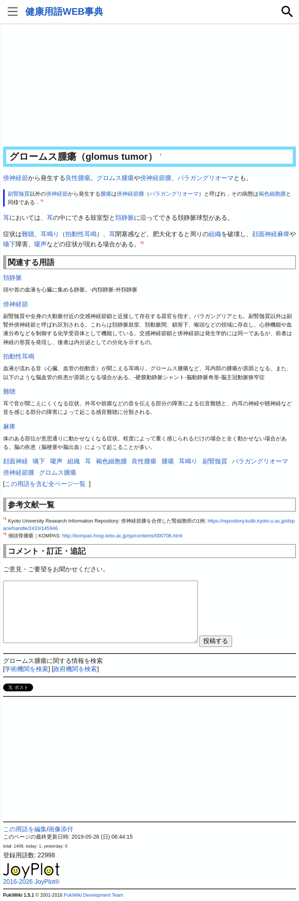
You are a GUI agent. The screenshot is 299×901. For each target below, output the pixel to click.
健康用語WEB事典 (64, 11)
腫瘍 (105, 194)
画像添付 (60, 829)
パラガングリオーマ (206, 178)
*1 (42, 201)
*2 (142, 242)
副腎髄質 (19, 194)
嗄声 (40, 244)
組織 (215, 234)
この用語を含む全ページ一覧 (45, 484)
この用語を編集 (25, 829)
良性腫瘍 (77, 178)
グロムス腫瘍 (115, 178)
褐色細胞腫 (272, 194)
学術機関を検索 (26, 669)
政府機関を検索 (75, 669)
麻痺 (283, 234)
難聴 (28, 234)
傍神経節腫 (155, 178)
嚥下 (9, 244)
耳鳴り (49, 234)
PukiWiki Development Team (93, 895)
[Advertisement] (149, 85)
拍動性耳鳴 (81, 234)
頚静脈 (124, 217)
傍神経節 (15, 178)
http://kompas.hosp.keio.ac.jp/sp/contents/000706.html (122, 536)
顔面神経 (264, 234)
